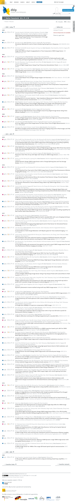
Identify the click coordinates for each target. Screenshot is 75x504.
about (28, 2)
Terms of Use (9, 477)
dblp (11, 2)
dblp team (24, 473)
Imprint (21, 477)
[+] (58, 464)
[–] (56, 27)
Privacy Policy (16, 477)
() (50, 59)
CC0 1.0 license (32, 475)
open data (22, 475)
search (22, 2)
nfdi (33, 2)
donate (39, 2)
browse (16, 2)
